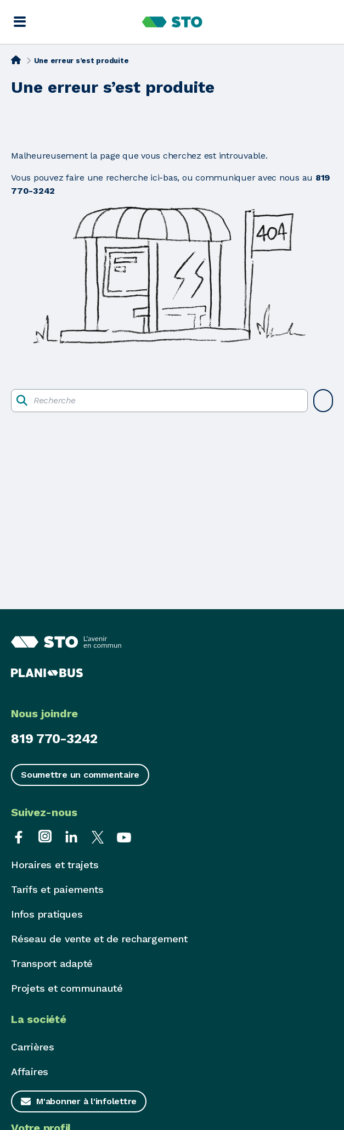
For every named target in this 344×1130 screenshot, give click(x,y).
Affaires (29, 1071)
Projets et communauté (67, 988)
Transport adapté (52, 963)
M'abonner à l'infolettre (86, 1101)
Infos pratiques (46, 914)
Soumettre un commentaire (80, 774)
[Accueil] (16, 60)
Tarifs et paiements (57, 889)
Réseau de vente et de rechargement (99, 939)
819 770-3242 (54, 738)
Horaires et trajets (54, 864)
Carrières (32, 1047)
